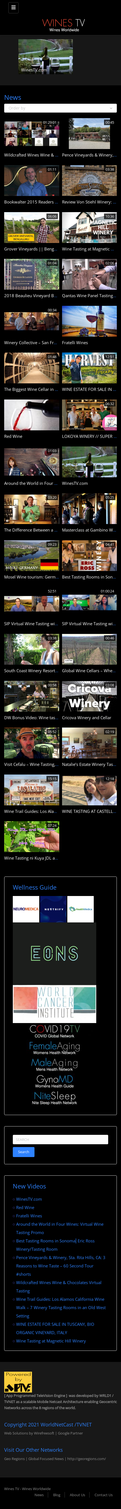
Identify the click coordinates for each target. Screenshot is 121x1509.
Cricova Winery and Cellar (86, 717)
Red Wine (13, 436)
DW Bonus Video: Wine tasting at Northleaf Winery (52, 717)
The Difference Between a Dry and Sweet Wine (48, 530)
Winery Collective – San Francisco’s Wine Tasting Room (56, 342)
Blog (56, 1494)
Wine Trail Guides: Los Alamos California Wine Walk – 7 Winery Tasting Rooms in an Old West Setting (61, 1307)
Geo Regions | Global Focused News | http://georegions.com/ (55, 1458)
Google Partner (70, 1433)
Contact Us (104, 1494)
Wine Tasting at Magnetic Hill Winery (51, 1341)
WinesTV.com (34, 70)
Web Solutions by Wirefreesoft (29, 1433)
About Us (77, 1494)
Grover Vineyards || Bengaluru (34, 249)
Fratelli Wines (75, 342)
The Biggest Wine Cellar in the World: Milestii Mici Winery (58, 389)
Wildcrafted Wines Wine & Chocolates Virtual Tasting (54, 155)
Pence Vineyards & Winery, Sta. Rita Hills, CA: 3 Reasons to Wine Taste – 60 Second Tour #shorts (60, 1266)
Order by (60, 108)
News (39, 1494)
